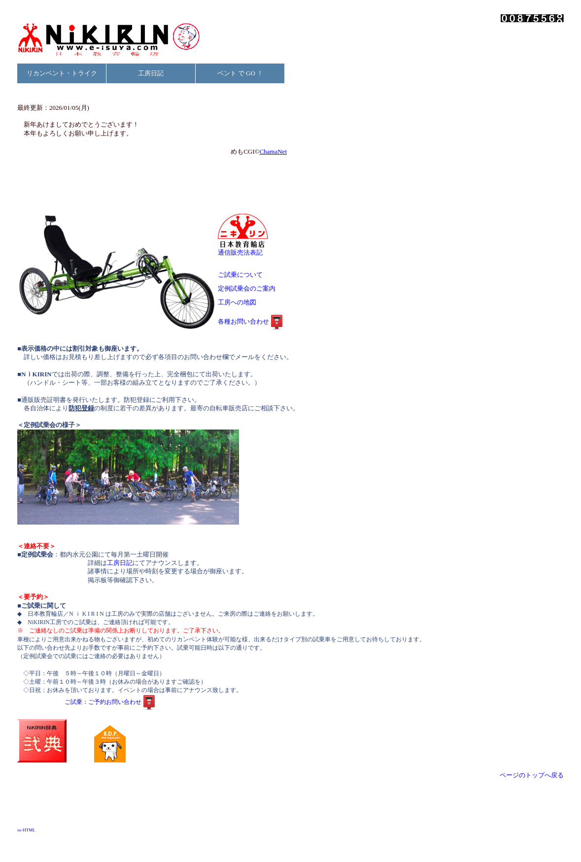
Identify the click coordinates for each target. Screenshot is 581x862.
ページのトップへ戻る (532, 775)
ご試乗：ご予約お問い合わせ (111, 702)
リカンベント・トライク (62, 73)
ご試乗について (243, 274)
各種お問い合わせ (251, 321)
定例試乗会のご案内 (250, 288)
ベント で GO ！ (240, 73)
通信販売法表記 (243, 249)
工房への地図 (246, 302)
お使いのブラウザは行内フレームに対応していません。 (152, 140)
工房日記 (151, 73)
